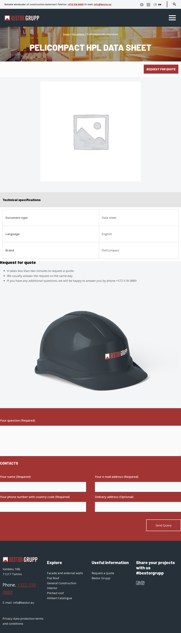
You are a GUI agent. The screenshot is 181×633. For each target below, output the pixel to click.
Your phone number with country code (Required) (35, 497)
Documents (78, 34)
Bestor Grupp (101, 578)
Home (66, 34)
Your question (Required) (17, 420)
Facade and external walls (65, 573)
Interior (52, 588)
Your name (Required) (15, 477)
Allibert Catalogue (59, 598)
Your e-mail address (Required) (116, 477)
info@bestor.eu (102, 4)
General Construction (61, 583)
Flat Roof (53, 578)
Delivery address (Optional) (114, 497)
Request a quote (103, 573)
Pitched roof (55, 593)
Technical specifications (22, 200)
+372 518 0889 (75, 4)
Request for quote (161, 69)
